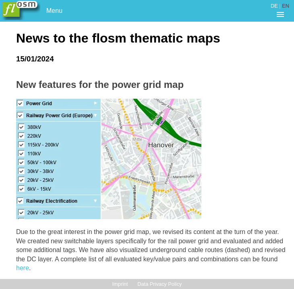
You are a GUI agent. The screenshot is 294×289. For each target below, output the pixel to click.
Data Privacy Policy (159, 284)
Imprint (120, 284)
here (22, 268)
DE (274, 6)
